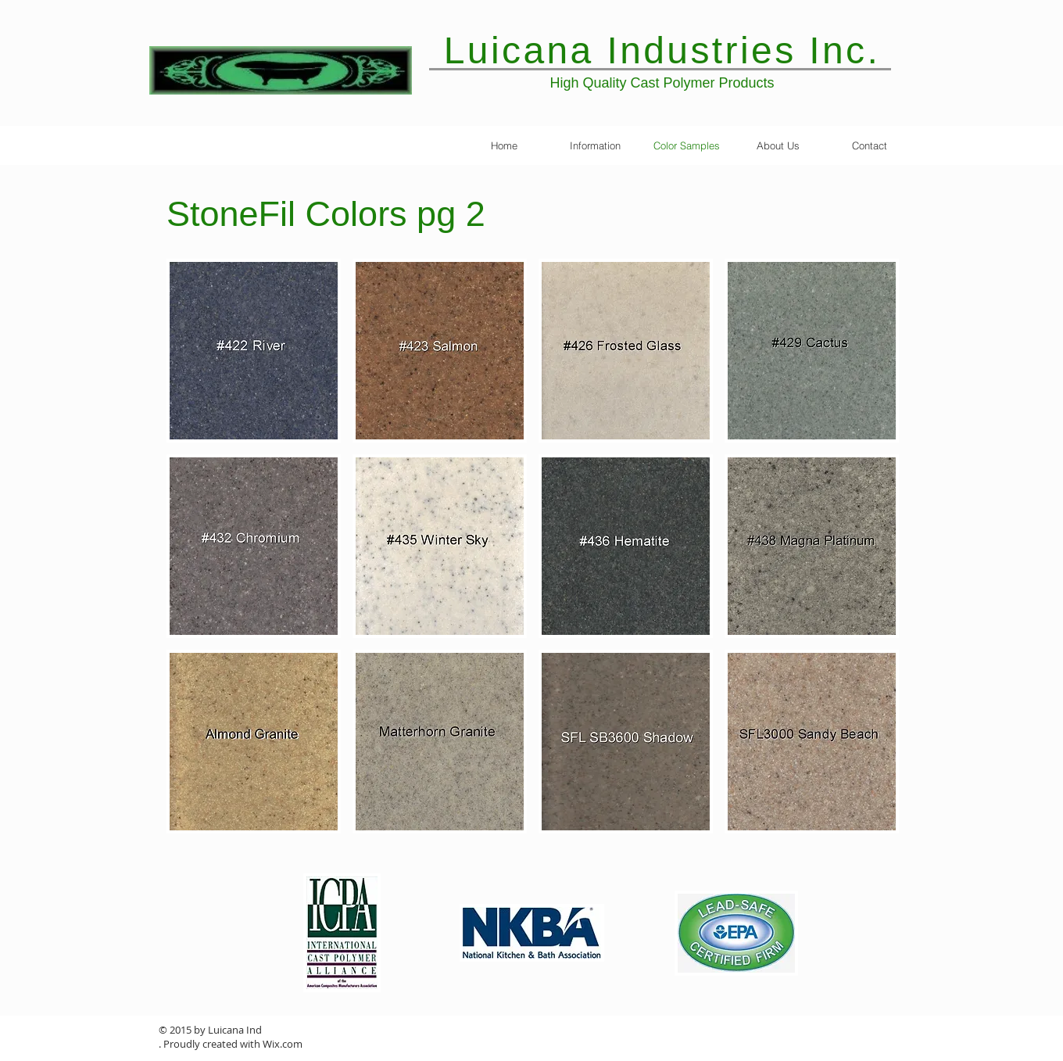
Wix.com (282, 1044)
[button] (253, 351)
